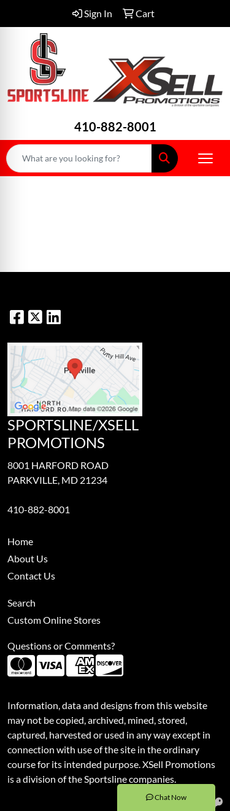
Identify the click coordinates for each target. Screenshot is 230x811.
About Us (27, 558)
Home (20, 541)
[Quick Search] (79, 158)
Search (21, 602)
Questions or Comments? (61, 645)
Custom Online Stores (54, 620)
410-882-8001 (115, 126)
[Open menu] (205, 158)
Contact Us (31, 575)
